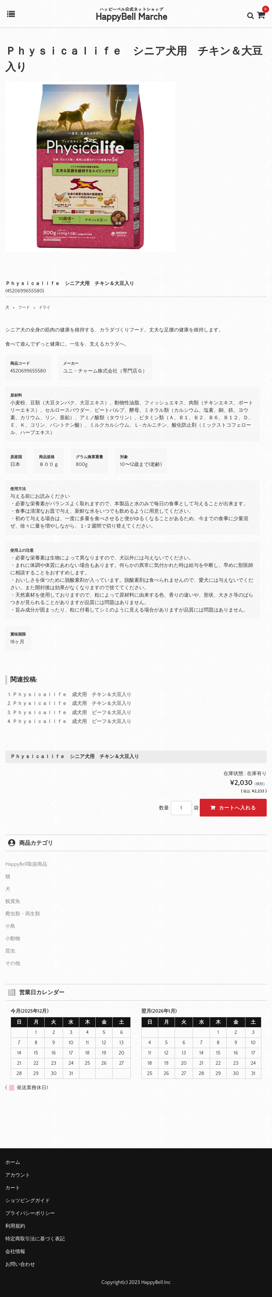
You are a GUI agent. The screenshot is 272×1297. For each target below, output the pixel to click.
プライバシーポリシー (30, 1213)
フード (24, 308)
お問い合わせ (20, 1264)
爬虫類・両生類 (22, 914)
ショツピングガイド (27, 1201)
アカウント (17, 1175)
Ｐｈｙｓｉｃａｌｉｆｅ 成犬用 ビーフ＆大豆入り (71, 713)
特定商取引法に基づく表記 (35, 1239)
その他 (12, 963)
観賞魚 (12, 901)
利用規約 (15, 1226)
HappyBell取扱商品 (26, 864)
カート (12, 1188)
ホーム (12, 1162)
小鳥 (10, 926)
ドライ (44, 308)
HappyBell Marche (131, 15)
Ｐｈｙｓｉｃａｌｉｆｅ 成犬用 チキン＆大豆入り (71, 695)
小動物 (12, 939)
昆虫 (10, 951)
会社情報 (15, 1252)
